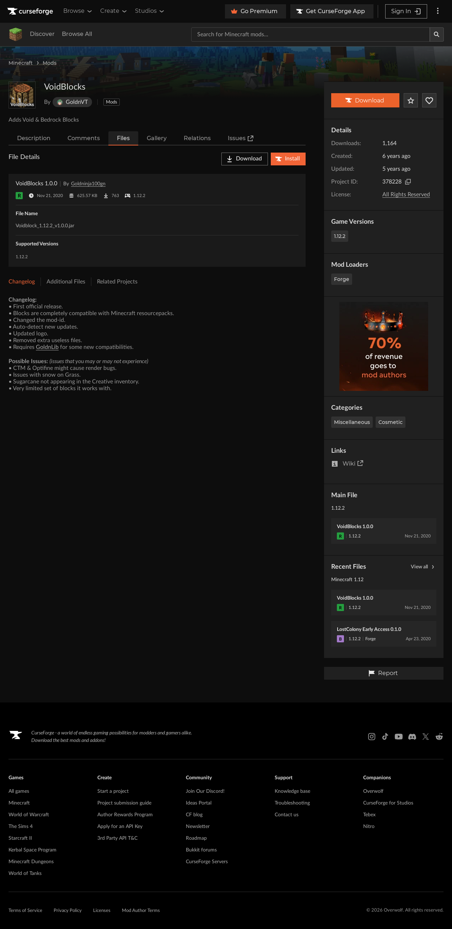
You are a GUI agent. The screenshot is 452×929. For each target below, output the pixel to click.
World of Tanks (25, 873)
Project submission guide (124, 803)
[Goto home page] (31, 11)
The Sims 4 (21, 826)
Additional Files (66, 282)
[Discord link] (412, 736)
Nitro (369, 826)
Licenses (102, 910)
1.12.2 (339, 236)
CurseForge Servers (207, 861)
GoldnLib (47, 347)
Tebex (369, 814)
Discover (42, 34)
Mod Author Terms (141, 910)
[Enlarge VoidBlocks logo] (22, 94)
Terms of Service (25, 910)
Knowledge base (292, 791)
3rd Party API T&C (117, 838)
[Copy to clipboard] (407, 181)
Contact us (286, 814)
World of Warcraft (29, 814)
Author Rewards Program (125, 814)
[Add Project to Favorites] (411, 100)
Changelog (22, 282)
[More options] (438, 11)
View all (423, 566)
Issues (241, 138)
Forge (341, 279)
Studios (150, 11)
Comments (84, 138)
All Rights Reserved (406, 194)
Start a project (113, 791)
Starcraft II (20, 838)
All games (19, 791)
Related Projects (117, 282)
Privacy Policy (68, 910)
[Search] (437, 34)
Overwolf (373, 791)
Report (383, 673)
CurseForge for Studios (388, 803)
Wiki (353, 463)
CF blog (194, 814)
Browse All (77, 34)
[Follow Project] (429, 100)
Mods (49, 63)
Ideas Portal (198, 803)
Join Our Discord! (205, 791)
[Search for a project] (310, 34)
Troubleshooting (292, 803)
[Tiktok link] (385, 736)
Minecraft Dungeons (31, 861)
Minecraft (21, 63)
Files (123, 138)
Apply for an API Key (119, 826)
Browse (78, 11)
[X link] (425, 736)
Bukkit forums (201, 850)
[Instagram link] (371, 736)
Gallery (157, 138)
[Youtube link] (398, 736)
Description (33, 138)
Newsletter (198, 826)
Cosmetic (390, 422)
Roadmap (196, 838)
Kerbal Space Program (32, 850)
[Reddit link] (439, 736)
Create (114, 11)
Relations (197, 138)
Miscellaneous (352, 422)
